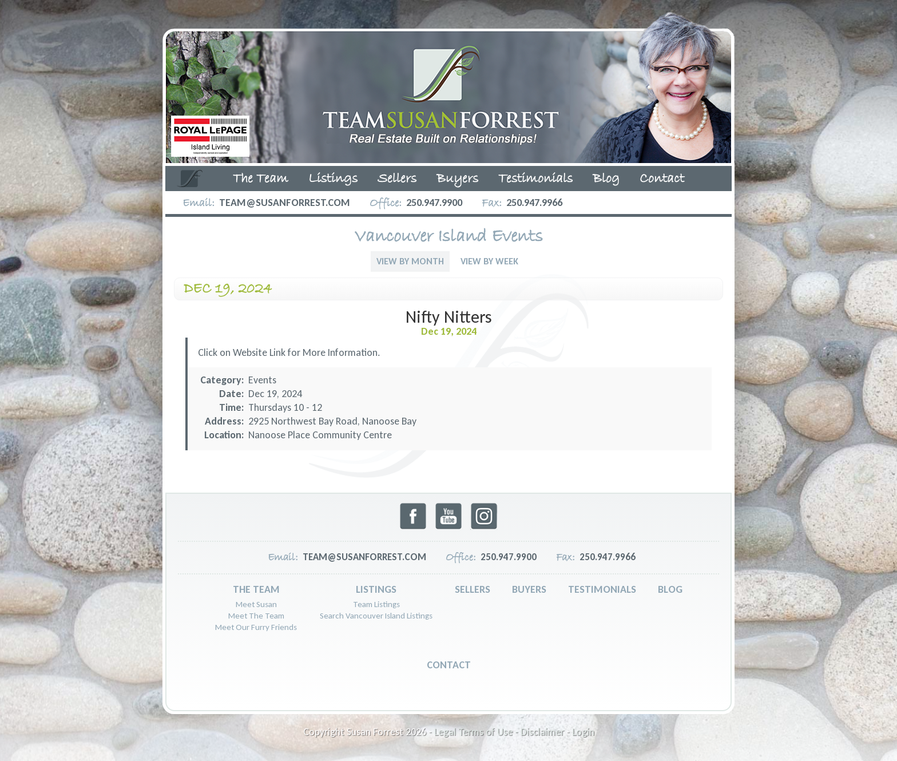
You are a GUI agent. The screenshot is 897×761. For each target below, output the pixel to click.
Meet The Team (256, 616)
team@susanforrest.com (284, 202)
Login (583, 732)
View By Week (489, 261)
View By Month (410, 261)
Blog (606, 179)
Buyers (457, 179)
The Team (260, 179)
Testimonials (535, 179)
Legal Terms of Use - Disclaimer (499, 732)
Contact (662, 179)
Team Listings (376, 604)
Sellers (397, 179)
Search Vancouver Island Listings (376, 616)
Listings (333, 179)
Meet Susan (256, 604)
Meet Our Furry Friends (256, 627)
